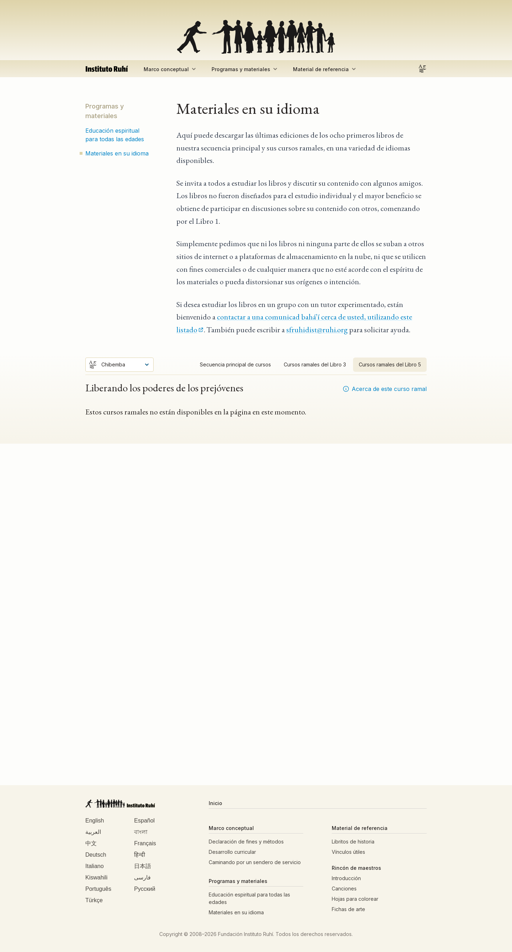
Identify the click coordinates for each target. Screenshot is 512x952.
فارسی (142, 878)
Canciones (344, 888)
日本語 (142, 866)
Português (98, 889)
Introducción (346, 878)
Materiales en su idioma (117, 153)
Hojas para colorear (355, 899)
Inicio (215, 803)
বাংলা (141, 832)
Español (144, 821)
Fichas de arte (348, 909)
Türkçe (94, 901)
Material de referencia (325, 69)
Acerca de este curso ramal (384, 388)
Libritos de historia (353, 842)
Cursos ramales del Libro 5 (390, 364)
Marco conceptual (170, 69)
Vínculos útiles (348, 852)
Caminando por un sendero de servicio (255, 862)
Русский (144, 889)
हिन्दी (139, 855)
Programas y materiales (245, 69)
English (94, 821)
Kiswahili (96, 878)
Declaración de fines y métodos (246, 842)
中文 (91, 844)
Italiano (94, 866)
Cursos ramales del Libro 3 (315, 364)
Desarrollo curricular (232, 852)
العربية (93, 832)
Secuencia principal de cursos (235, 364)
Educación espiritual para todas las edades (114, 135)
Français (145, 844)
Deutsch (95, 855)
